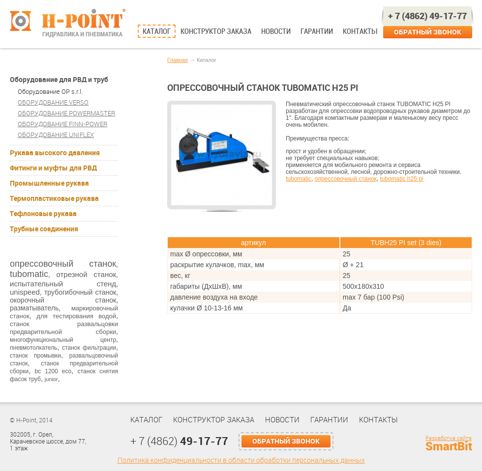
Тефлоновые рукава (43, 214)
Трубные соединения (44, 229)
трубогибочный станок (80, 292)
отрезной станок (86, 274)
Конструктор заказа (216, 31)
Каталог (157, 31)
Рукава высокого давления (55, 153)
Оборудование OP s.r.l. (50, 91)
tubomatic (29, 274)
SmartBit (448, 446)
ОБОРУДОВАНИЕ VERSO (53, 102)
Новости (276, 31)
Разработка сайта (448, 438)
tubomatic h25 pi (401, 178)
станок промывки (35, 355)
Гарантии (317, 31)
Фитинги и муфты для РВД (53, 168)
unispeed (25, 292)
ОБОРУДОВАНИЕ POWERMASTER (66, 113)
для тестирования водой (76, 316)
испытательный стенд (63, 283)
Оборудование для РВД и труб (59, 79)
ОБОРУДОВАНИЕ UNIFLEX (56, 135)
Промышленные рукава (49, 183)
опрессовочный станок (63, 264)
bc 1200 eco (53, 371)
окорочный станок (63, 300)
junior (51, 379)
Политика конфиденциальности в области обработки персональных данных (241, 460)
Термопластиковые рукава (54, 198)
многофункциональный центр (63, 339)
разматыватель (34, 308)
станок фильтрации (89, 347)
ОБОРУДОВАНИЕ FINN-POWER (62, 124)
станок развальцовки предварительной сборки (64, 327)
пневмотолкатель (33, 347)
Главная (177, 60)
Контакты (360, 31)
